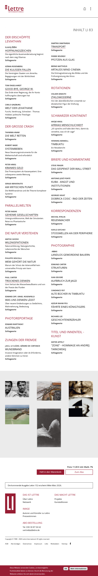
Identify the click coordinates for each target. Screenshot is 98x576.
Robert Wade (11, 203)
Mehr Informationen (78, 569)
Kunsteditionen (61, 531)
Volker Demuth (58, 119)
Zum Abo (79, 501)
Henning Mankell (60, 166)
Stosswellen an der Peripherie (72, 259)
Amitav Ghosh (12, 296)
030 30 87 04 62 (33, 556)
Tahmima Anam (12, 190)
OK (66, 569)
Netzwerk (27, 531)
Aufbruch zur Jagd (64, 306)
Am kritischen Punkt (19, 244)
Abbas (54, 277)
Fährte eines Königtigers (68, 332)
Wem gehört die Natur (20, 319)
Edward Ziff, (11, 354)
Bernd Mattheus (59, 92)
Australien (12, 385)
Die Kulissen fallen (18, 127)
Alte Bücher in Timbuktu (67, 319)
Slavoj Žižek (11, 104)
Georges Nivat (58, 221)
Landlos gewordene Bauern (70, 280)
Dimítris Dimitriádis (60, 69)
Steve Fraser (57, 191)
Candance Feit (58, 316)
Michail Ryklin (58, 242)
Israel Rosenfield (26, 354)
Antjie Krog (56, 147)
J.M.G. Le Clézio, (58, 50)
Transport (58, 72)
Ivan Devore (57, 303)
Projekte (58, 528)
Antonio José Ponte (60, 204)
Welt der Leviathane (19, 165)
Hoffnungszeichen (18, 108)
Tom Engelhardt (13, 143)
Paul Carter (11, 335)
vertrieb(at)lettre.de (31, 559)
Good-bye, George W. (19, 146)
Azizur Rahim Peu (59, 329)
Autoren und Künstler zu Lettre (36, 542)
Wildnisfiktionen (16, 300)
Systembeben (13, 206)
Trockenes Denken (17, 338)
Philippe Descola (13, 315)
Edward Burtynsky (14, 381)
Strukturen (59, 293)
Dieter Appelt (57, 368)
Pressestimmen (29, 545)
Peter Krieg (10, 222)
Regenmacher (60, 246)
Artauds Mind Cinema (66, 95)
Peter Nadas (11, 269)
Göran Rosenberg (14, 124)
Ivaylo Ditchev (58, 255)
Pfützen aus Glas (63, 85)
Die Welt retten (15, 193)
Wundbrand (59, 53)
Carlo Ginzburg (13, 162)
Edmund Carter (58, 290)
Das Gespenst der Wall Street (71, 194)
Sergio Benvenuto (14, 241)
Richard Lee (57, 342)
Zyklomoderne (61, 123)
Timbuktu (57, 170)
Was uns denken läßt (20, 357)
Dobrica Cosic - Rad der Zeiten (71, 224)
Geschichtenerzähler (66, 345)
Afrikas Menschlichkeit (67, 151)
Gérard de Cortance (76, 50)
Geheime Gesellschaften (21, 272)
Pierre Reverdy (58, 82)
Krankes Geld (14, 225)
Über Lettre (28, 528)
